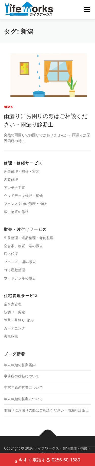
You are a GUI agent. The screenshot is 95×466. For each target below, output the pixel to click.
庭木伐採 (11, 253)
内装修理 (11, 179)
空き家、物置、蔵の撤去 (23, 245)
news (8, 107)
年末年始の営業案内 (20, 364)
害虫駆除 (11, 336)
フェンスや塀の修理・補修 (25, 203)
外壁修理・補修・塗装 (21, 171)
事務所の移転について (21, 376)
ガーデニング (14, 328)
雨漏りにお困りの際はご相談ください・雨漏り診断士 (46, 410)
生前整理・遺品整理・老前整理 (28, 237)
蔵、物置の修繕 (16, 211)
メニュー (86, 9)
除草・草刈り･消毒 (19, 320)
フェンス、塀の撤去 (20, 261)
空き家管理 (13, 304)
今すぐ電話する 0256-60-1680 (47, 460)
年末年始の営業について (23, 387)
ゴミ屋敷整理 (14, 269)
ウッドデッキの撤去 (20, 278)
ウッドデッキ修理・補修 (23, 195)
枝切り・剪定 (14, 311)
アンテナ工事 (14, 187)
